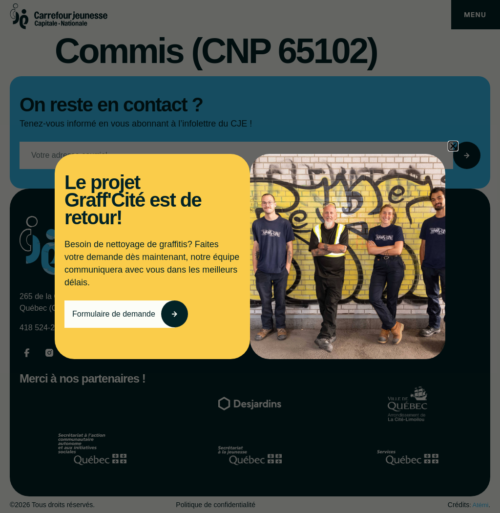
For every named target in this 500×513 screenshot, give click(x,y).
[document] (250, 256)
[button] (453, 146)
